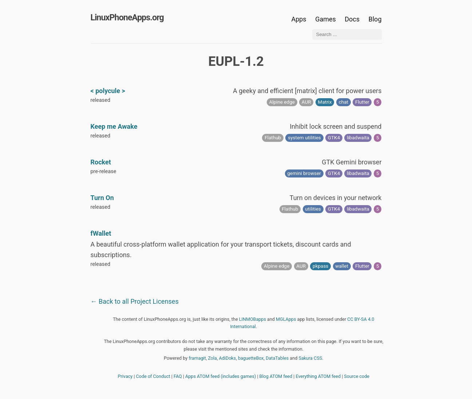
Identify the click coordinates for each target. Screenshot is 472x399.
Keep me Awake (114, 126)
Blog (375, 19)
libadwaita (358, 137)
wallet (341, 266)
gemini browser (304, 173)
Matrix (325, 102)
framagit (197, 358)
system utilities (304, 137)
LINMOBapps (252, 319)
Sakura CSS (310, 358)
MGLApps (286, 319)
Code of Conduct (153, 376)
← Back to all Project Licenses (135, 301)
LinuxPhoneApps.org (127, 17)
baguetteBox (251, 358)
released (101, 100)
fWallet (101, 233)
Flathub (273, 137)
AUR (306, 102)
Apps (298, 19)
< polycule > (108, 91)
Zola (212, 358)
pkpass (320, 266)
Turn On (102, 198)
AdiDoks (227, 358)
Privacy (125, 376)
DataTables (277, 358)
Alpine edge (281, 102)
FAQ (178, 376)
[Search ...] (347, 34)
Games (325, 19)
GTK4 (334, 137)
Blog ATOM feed (276, 376)
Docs (353, 19)
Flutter (362, 102)
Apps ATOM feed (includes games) (220, 376)
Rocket (101, 162)
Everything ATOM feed (318, 376)
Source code (356, 376)
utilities (313, 209)
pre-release (103, 171)
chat (343, 102)
